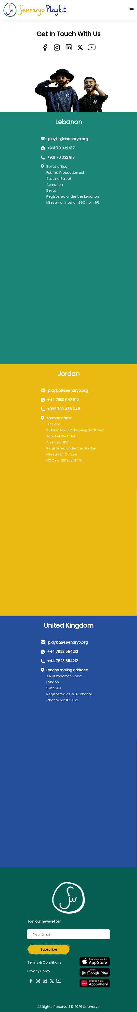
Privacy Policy (38, 970)
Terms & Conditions (44, 962)
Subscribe (48, 949)
